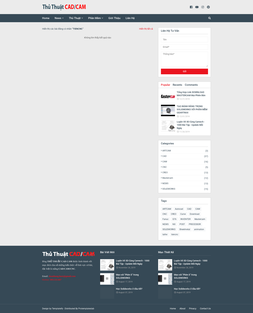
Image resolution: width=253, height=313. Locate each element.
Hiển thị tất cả (146, 28)
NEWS (185, 183)
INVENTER (185, 219)
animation (199, 229)
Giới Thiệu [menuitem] (114, 18)
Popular (165, 84)
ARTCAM (185, 150)
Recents (177, 84)
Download (194, 214)
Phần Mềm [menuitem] (94, 18)
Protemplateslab (86, 308)
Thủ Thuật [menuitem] (75, 18)
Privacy (192, 308)
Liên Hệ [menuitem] (130, 18)
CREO (185, 172)
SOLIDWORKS (185, 189)
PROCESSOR (195, 224)
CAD (185, 156)
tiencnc (174, 234)
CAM (185, 161)
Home (173, 308)
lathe (165, 234)
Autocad (179, 209)
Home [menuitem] (45, 18)
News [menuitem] (58, 18)
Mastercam (185, 178)
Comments (191, 84)
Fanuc (165, 219)
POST (182, 224)
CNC (185, 167)
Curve (183, 214)
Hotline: (51, 279)
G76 (174, 219)
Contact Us (205, 308)
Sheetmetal (184, 229)
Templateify (57, 308)
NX (174, 224)
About (182, 308)
